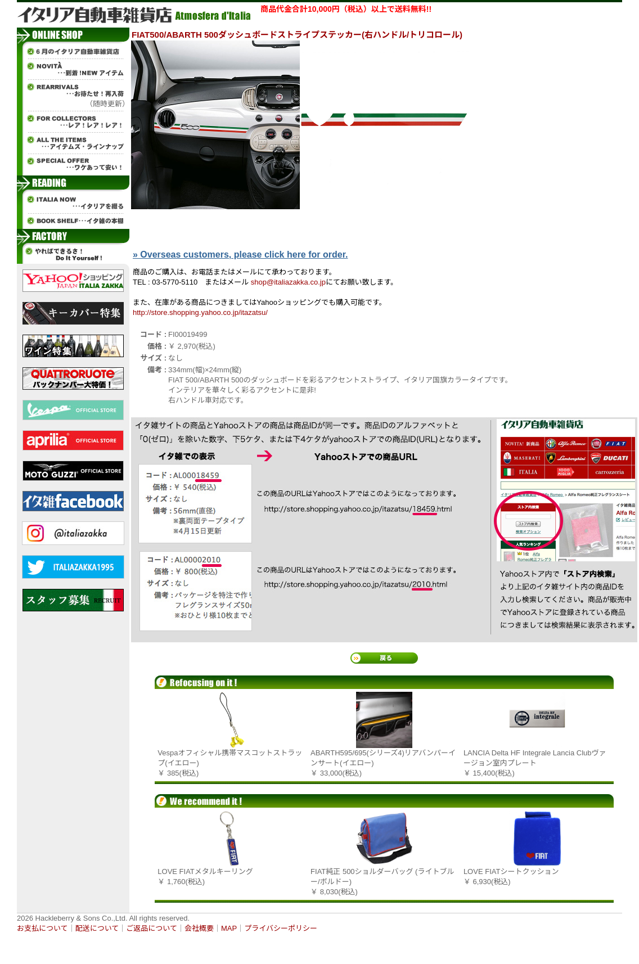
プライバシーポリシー (280, 928)
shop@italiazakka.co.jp (288, 282)
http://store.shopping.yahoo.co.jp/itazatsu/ (200, 312)
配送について (97, 928)
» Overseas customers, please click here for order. (240, 254)
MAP (229, 928)
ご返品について (151, 928)
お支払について (42, 928)
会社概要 (199, 928)
